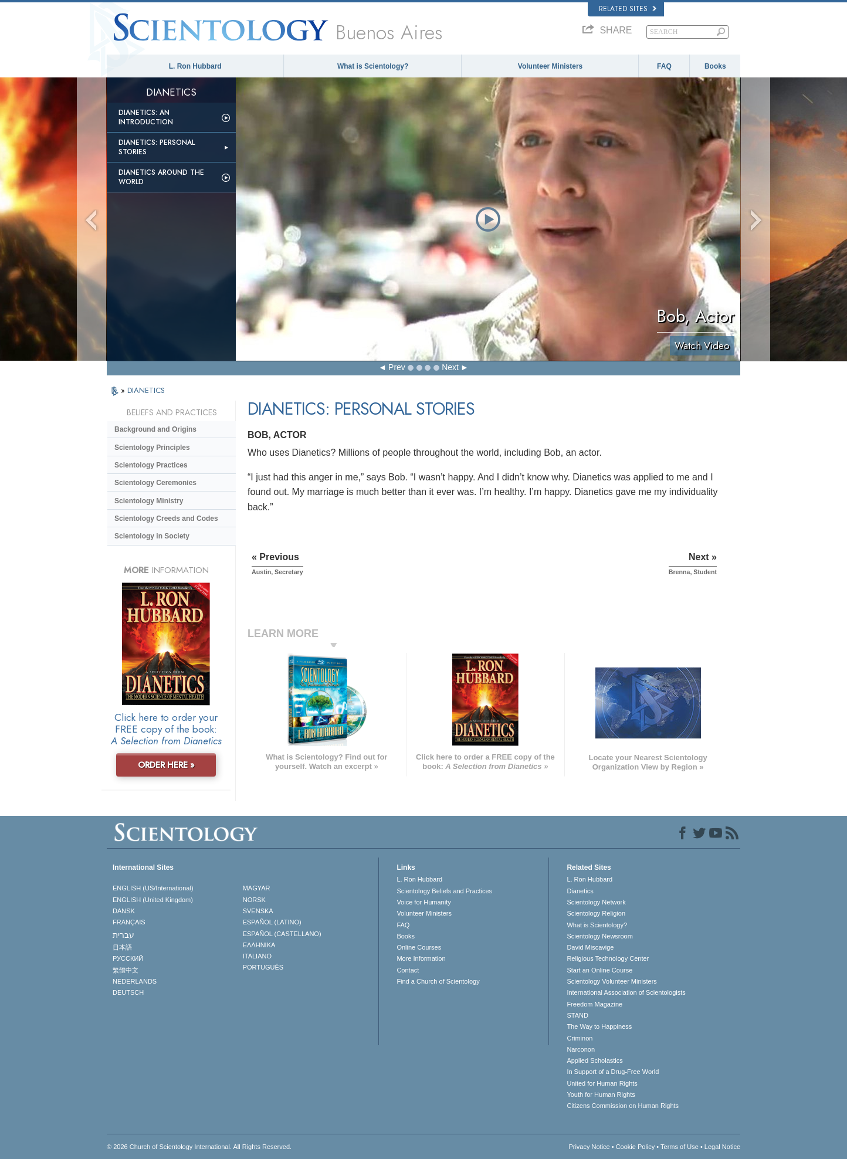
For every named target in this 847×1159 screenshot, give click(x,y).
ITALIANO (257, 956)
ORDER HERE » (166, 765)
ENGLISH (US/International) (153, 888)
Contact (408, 970)
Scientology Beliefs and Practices (444, 890)
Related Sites (627, 9)
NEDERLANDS (135, 981)
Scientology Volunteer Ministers (611, 981)
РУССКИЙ (128, 958)
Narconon (581, 1049)
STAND (577, 1015)
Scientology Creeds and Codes (166, 518)
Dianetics (580, 890)
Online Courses (419, 947)
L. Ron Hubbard (195, 66)
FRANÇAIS (129, 922)
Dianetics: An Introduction (145, 117)
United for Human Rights (602, 1083)
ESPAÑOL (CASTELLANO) (282, 933)
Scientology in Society (151, 536)
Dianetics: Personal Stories (156, 147)
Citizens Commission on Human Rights (623, 1105)
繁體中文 (125, 970)
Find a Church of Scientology (438, 981)
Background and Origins (155, 429)
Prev (396, 367)
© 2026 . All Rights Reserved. (199, 1146)
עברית (123, 935)
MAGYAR (256, 888)
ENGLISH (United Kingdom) (153, 899)
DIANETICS (146, 390)
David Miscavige (590, 947)
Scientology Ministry (148, 501)
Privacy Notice (588, 1146)
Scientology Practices (151, 465)
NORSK (254, 899)
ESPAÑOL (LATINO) (272, 922)
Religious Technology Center (608, 958)
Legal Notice (722, 1146)
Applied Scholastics (594, 1060)
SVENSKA (258, 910)
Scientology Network (596, 902)
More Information (421, 958)
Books (715, 66)
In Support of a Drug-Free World (613, 1071)
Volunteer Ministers (550, 66)
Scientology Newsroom (600, 936)
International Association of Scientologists (626, 992)
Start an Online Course (599, 970)
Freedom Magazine (594, 1004)
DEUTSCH (128, 992)
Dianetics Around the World (161, 177)
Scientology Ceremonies (155, 483)
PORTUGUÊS (263, 967)
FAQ (664, 66)
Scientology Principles (152, 447)
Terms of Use (679, 1146)
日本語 (122, 947)
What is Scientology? (372, 66)
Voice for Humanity (423, 902)
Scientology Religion (596, 913)
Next (450, 367)
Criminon (579, 1038)
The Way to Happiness (599, 1026)
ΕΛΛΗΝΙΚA (259, 944)
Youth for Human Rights (601, 1094)
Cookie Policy (635, 1146)
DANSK (124, 910)
